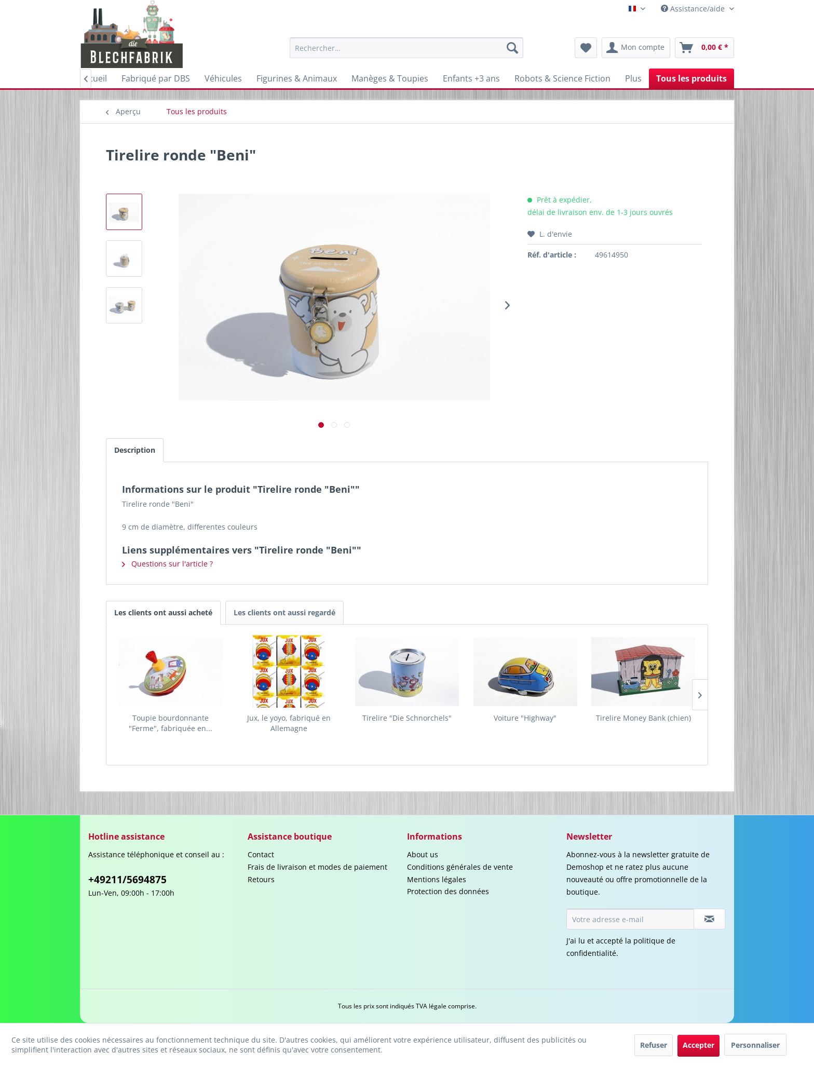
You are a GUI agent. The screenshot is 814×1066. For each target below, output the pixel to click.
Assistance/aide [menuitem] (694, 9)
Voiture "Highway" (525, 718)
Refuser (653, 1045)
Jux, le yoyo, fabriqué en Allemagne (289, 723)
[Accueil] (93, 78)
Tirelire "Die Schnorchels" (407, 718)
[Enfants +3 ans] (471, 78)
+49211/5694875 (127, 879)
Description (134, 450)
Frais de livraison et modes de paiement (317, 867)
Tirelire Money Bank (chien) (643, 718)
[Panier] (704, 47)
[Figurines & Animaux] (296, 78)
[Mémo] (586, 47)
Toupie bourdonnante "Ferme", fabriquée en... (170, 723)
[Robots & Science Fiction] (562, 78)
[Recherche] (512, 47)
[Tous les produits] (691, 78)
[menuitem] (406, 47)
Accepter (698, 1045)
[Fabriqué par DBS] (155, 78)
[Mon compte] (636, 47)
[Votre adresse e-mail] (630, 919)
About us (422, 854)
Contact (261, 854)
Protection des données (448, 891)
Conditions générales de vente (460, 867)
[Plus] (633, 78)
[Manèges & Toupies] (390, 78)
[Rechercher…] (406, 47)
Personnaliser (755, 1045)
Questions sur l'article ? (167, 564)
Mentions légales (436, 879)
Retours (261, 879)
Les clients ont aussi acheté (163, 612)
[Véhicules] (223, 78)
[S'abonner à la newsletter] (709, 919)
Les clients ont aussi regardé (284, 612)
